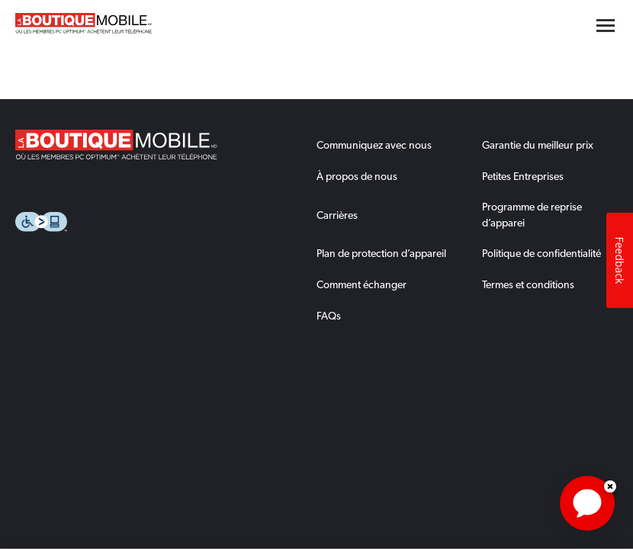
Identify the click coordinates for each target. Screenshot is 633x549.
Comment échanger (361, 284)
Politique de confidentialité (541, 253)
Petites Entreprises (523, 176)
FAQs (328, 316)
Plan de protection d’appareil (381, 253)
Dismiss (610, 486)
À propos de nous (356, 176)
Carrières (337, 215)
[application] (587, 503)
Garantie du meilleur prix (537, 145)
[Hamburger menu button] (605, 25)
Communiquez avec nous (374, 145)
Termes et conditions (528, 284)
